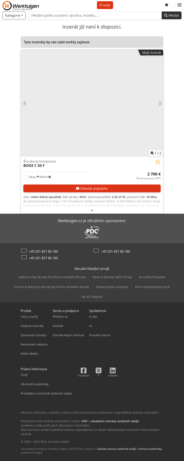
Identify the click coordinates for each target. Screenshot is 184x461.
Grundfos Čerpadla (152, 277)
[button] (179, 5)
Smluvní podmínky (150, 449)
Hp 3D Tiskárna (92, 297)
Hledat (171, 15)
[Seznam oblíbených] (166, 5)
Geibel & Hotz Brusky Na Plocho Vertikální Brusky (52, 277)
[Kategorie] (14, 15)
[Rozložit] (92, 210)
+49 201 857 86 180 (43, 251)
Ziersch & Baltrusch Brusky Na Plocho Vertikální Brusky (51, 287)
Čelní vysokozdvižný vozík (152, 287)
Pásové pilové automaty (112, 287)
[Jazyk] (172, 5)
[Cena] (148, 176)
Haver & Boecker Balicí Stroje (112, 277)
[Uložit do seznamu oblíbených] (158, 162)
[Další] (159, 103)
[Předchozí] (24, 103)
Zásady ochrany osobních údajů (117, 449)
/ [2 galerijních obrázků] (156, 153)
